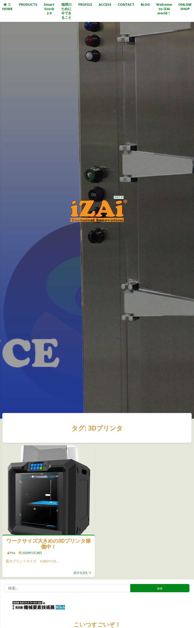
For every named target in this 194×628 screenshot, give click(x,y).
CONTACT (126, 4)
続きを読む (81, 573)
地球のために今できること (66, 11)
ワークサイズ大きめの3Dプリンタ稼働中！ (48, 543)
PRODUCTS (28, 4)
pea (12, 553)
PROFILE (85, 4)
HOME (7, 7)
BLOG (145, 4)
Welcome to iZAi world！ (164, 8)
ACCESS (105, 4)
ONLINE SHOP (185, 6)
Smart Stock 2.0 (49, 8)
